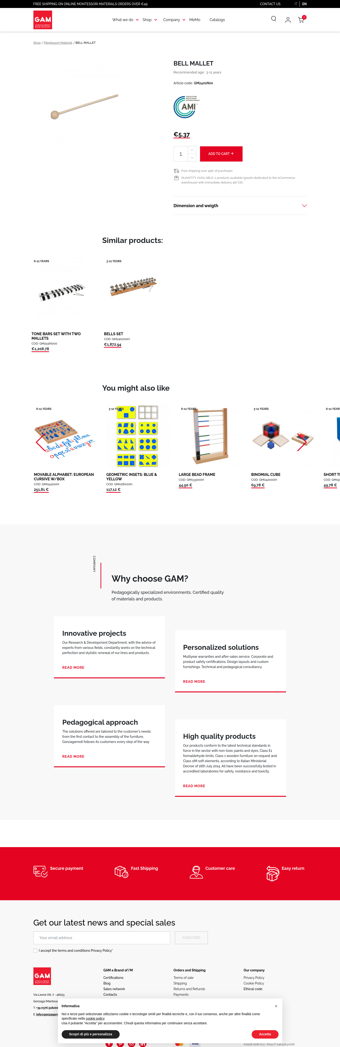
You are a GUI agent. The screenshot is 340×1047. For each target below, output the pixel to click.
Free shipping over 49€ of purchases (207, 171)
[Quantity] (181, 154)
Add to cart (221, 153)
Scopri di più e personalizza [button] (90, 1034)
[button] (276, 1006)
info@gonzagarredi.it (50, 1014)
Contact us (270, 4)
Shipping (180, 983)
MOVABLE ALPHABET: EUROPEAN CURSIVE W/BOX (64, 476)
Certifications (113, 978)
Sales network (114, 989)
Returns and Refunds (189, 989)
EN (304, 4)
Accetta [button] (265, 1034)
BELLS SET (113, 334)
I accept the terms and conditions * (76, 950)
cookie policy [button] (95, 1018)
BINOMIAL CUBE (265, 474)
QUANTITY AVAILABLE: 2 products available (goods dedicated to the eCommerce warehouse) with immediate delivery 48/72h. (238, 180)
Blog (107, 983)
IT (295, 4)
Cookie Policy (254, 983)
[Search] (270, 20)
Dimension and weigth (196, 205)
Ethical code (253, 989)
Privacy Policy (101, 950)
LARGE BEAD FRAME (197, 474)
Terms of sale (184, 978)
